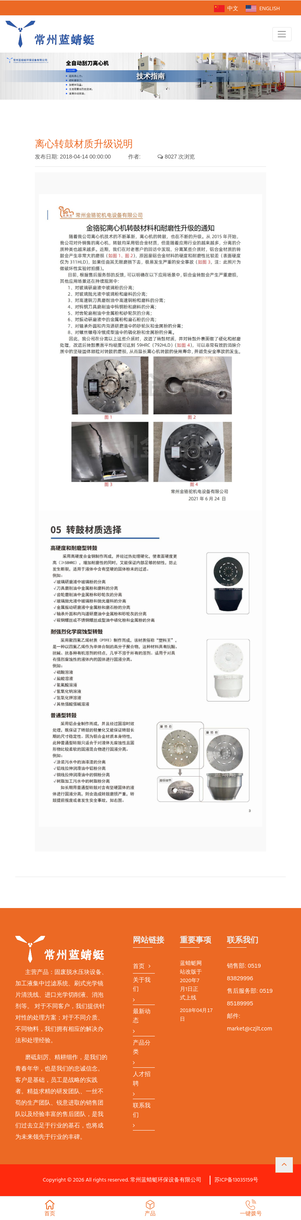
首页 (139, 966)
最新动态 (141, 1016)
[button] (284, 1165)
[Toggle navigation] (282, 34)
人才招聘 (141, 1079)
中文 (226, 8)
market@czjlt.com (249, 1029)
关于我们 (141, 985)
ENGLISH (263, 8)
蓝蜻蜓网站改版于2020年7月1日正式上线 (191, 981)
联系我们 (141, 1110)
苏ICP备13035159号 (236, 1180)
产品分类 (141, 1048)
